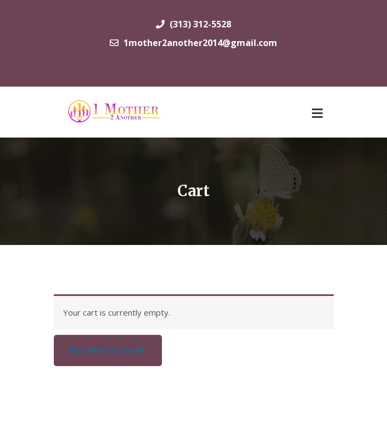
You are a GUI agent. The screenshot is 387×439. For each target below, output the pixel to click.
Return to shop (107, 350)
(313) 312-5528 (193, 24)
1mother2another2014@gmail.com (193, 43)
